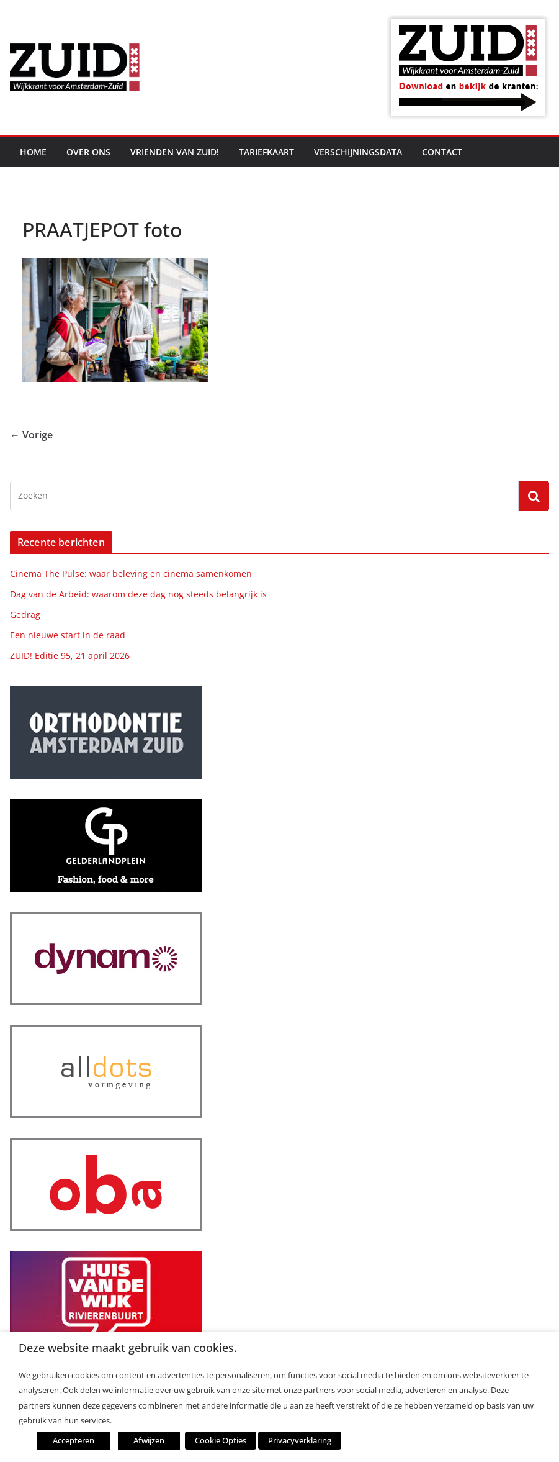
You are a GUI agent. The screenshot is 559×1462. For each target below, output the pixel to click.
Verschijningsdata (358, 152)
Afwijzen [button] (148, 1440)
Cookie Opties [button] (220, 1440)
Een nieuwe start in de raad (67, 635)
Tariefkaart (266, 152)
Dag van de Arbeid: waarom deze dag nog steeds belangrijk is (138, 594)
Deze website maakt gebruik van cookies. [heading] (128, 1348)
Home (33, 152)
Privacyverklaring (299, 1440)
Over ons (88, 152)
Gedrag (25, 614)
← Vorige (31, 435)
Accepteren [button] (73, 1440)
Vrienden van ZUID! (174, 152)
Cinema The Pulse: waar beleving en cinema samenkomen (131, 573)
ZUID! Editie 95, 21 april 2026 (70, 655)
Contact (442, 152)
